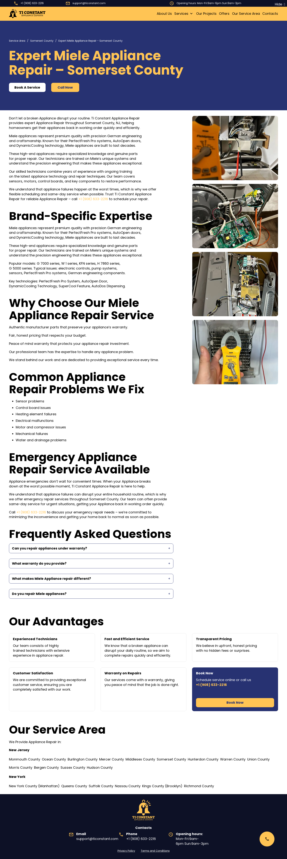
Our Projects (206, 13)
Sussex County (73, 767)
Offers (224, 13)
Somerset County (41, 41)
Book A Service (27, 87)
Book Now (235, 703)
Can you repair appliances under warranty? (51, 548)
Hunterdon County (203, 759)
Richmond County (199, 786)
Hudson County (100, 767)
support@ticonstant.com (89, 3)
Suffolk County (101, 786)
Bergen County (46, 767)
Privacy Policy (126, 851)
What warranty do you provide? (40, 563)
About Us (164, 13)
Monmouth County (24, 759)
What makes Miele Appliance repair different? (53, 579)
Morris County (20, 767)
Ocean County (54, 759)
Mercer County (111, 759)
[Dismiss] (280, 4)
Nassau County (128, 786)
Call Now (65, 87)
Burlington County (83, 759)
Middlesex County (140, 759)
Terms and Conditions (155, 851)
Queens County (74, 786)
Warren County (233, 759)
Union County (258, 759)
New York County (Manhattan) (34, 786)
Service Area (17, 41)
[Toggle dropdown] (191, 13)
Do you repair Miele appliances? (40, 594)
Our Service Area (246, 13)
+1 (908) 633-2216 (32, 3)
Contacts (270, 13)
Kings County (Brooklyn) (162, 786)
